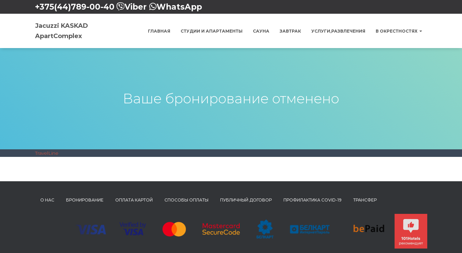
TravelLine (46, 153)
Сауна (261, 31)
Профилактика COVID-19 (312, 200)
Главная (159, 31)
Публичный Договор (246, 200)
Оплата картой (134, 200)
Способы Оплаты (186, 200)
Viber (136, 7)
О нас (47, 200)
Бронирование (85, 200)
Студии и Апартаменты (212, 31)
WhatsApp (179, 7)
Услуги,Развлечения (338, 31)
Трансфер (365, 200)
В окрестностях (399, 31)
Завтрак (290, 31)
